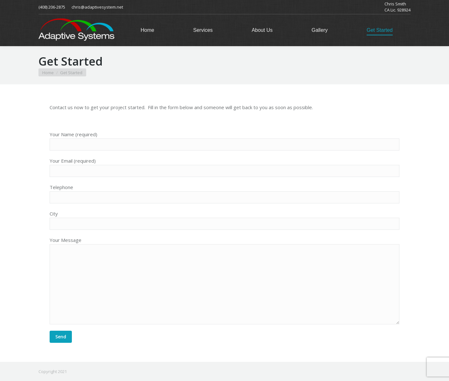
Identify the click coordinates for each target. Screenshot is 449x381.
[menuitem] (147, 30)
